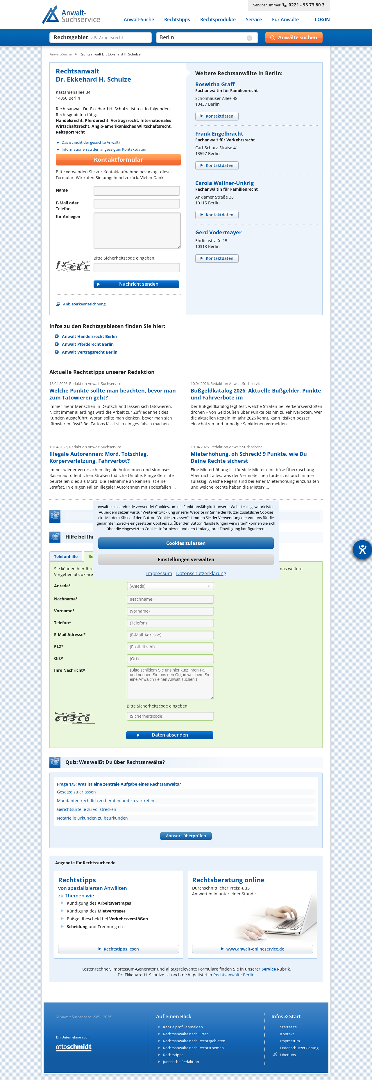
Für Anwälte (285, 20)
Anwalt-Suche (139, 20)
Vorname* (64, 610)
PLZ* (59, 646)
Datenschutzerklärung (201, 573)
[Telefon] (137, 203)
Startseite (288, 1026)
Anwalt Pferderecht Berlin (88, 344)
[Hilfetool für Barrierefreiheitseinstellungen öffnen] (362, 549)
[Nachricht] (137, 231)
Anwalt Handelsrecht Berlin (89, 336)
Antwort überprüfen (186, 835)
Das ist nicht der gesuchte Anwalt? (91, 142)
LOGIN (322, 20)
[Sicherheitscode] (170, 716)
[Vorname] (170, 611)
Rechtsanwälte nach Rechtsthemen (193, 1047)
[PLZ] (170, 646)
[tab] (65, 556)
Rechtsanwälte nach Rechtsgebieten (194, 1040)
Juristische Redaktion (181, 1061)
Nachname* (66, 599)
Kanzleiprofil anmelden (183, 1027)
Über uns (288, 1054)
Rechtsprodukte (218, 20)
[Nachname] (170, 599)
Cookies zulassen (186, 543)
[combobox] (170, 586)
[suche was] (95, 37)
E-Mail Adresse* (70, 634)
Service (254, 20)
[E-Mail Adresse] (170, 635)
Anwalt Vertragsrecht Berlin (89, 352)
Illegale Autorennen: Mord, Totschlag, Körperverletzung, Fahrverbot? (98, 457)
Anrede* (62, 585)
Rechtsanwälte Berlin (234, 975)
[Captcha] (137, 267)
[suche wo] (202, 37)
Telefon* (62, 622)
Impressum (159, 573)
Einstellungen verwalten (186, 559)
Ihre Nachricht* (69, 670)
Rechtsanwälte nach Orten (186, 1034)
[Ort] (170, 658)
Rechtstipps (177, 20)
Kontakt (287, 1033)
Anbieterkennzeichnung (84, 304)
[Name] (137, 191)
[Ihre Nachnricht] (170, 682)
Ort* (58, 658)
